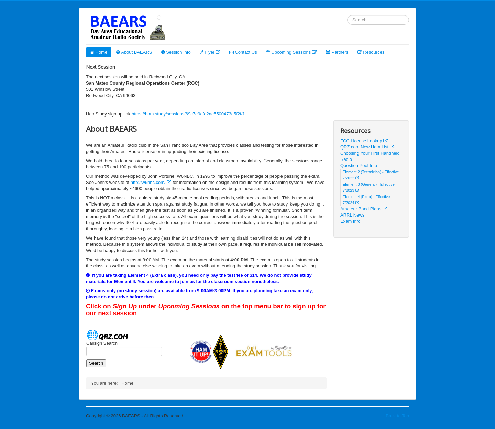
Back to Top (397, 415)
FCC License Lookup (364, 140)
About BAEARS (134, 52)
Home (98, 52)
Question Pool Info (358, 165)
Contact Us (243, 52)
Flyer (210, 52)
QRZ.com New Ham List (367, 147)
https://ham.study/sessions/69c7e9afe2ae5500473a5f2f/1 (188, 114)
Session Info (176, 52)
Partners (337, 52)
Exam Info (350, 221)
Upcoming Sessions (291, 52)
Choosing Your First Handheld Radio (370, 156)
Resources (371, 52)
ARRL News (352, 215)
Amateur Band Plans (363, 208)
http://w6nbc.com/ (151, 182)
